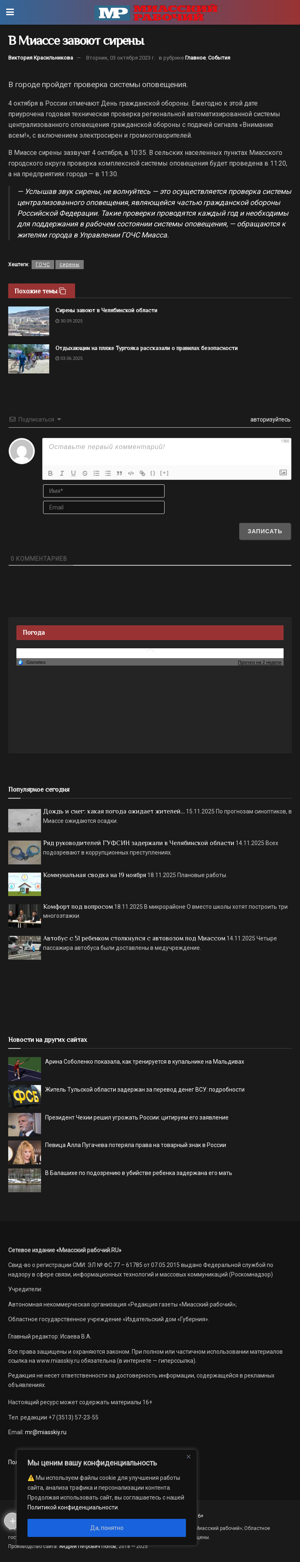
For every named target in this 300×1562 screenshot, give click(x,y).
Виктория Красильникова (40, 58)
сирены (70, 264)
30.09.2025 (68, 321)
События (219, 58)
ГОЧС (43, 264)
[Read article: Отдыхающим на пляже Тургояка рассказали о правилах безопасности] (28, 359)
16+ (199, 1516)
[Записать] (265, 531)
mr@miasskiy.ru (45, 1432)
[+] (164, 473)
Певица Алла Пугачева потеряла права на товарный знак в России (135, 1145)
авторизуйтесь (270, 419)
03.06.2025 (68, 358)
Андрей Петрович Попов (87, 1546)
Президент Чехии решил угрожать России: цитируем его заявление (137, 1117)
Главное (195, 58)
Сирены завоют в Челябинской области (106, 310)
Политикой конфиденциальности (72, 1507)
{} (153, 473)
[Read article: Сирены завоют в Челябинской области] (28, 321)
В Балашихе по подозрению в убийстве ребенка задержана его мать (138, 1173)
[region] (106, 1497)
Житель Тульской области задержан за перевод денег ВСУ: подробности (145, 1089)
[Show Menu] (10, 12)
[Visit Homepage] (156, 12)
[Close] (188, 1456)
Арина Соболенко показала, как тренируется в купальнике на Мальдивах (144, 1061)
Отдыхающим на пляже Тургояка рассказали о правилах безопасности (146, 348)
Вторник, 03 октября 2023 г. (120, 58)
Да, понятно (107, 1528)
